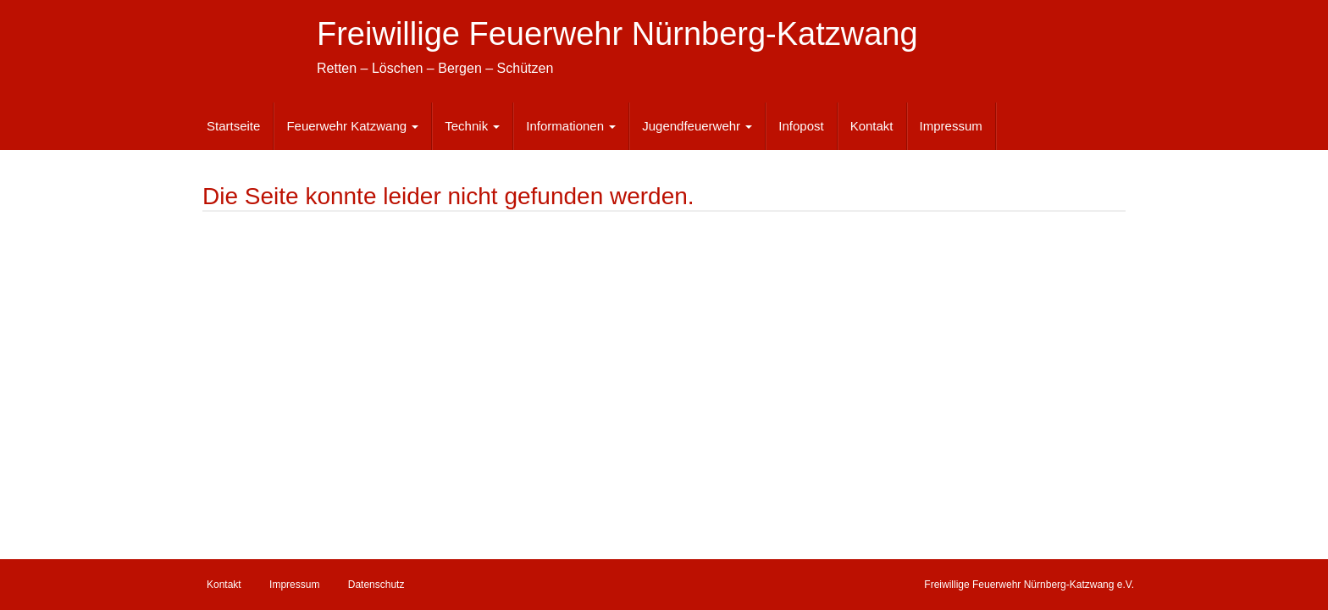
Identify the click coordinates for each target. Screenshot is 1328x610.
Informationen (571, 126)
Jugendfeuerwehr (697, 126)
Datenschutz (376, 585)
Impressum (951, 126)
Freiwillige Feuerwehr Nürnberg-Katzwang (617, 34)
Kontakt (872, 126)
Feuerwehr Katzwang (352, 126)
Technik (472, 126)
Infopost (800, 126)
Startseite (233, 126)
